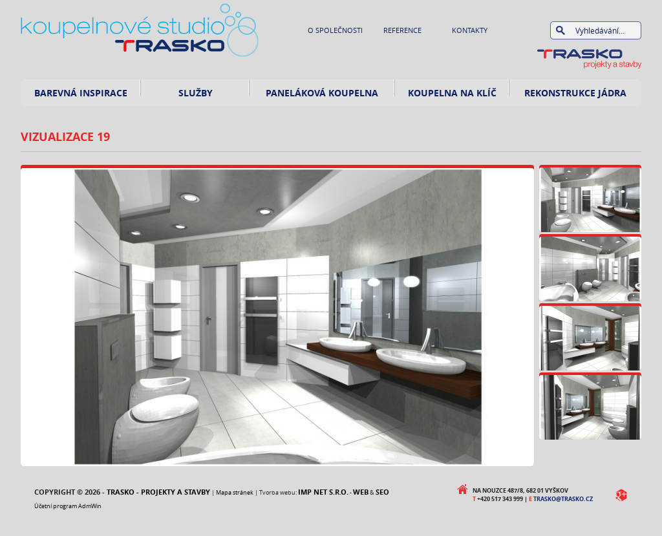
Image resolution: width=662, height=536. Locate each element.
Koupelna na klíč (452, 93)
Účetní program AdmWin (67, 506)
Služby (195, 93)
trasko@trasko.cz (563, 499)
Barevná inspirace (80, 93)
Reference (402, 30)
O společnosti (335, 30)
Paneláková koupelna (322, 93)
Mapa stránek (234, 493)
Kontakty (469, 30)
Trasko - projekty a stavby (158, 492)
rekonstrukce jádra (575, 93)
